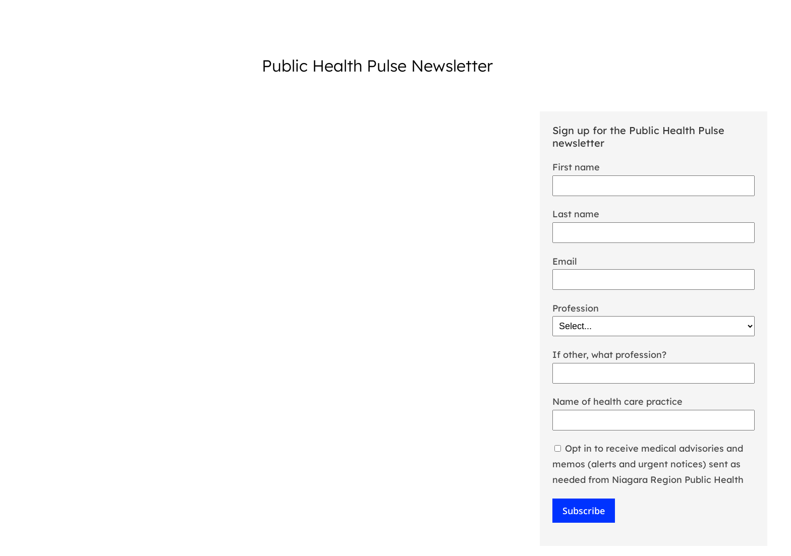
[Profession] (653, 326)
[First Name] (653, 185)
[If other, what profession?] (653, 373)
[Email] (653, 279)
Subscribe (583, 511)
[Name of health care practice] (653, 420)
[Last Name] (653, 232)
